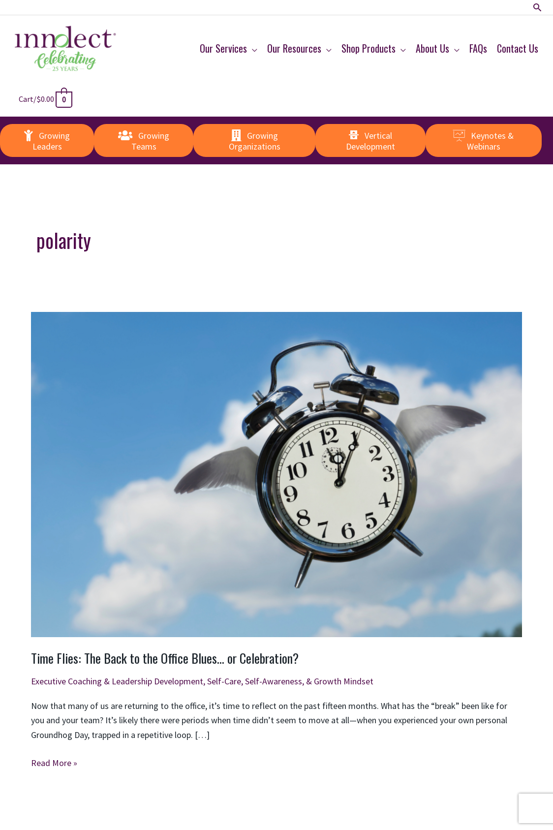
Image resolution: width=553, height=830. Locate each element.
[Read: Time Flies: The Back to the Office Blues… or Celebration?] (276, 473)
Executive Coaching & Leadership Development (117, 681)
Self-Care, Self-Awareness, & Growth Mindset (290, 681)
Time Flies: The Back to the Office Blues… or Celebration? (165, 658)
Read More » (54, 763)
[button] (537, 7)
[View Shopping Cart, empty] (47, 98)
